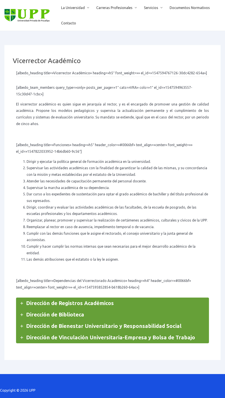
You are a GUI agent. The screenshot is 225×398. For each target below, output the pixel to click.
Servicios (151, 8)
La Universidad (73, 8)
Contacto (68, 23)
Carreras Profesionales (114, 8)
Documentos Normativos (190, 8)
